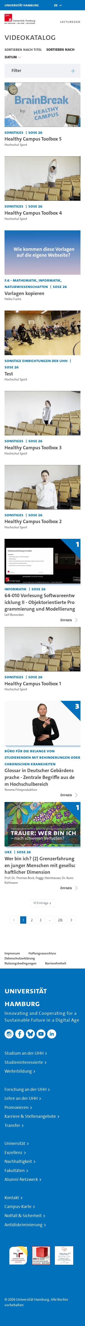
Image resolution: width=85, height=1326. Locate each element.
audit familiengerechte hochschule (18, 1254)
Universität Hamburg (22, 5)
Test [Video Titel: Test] (9, 373)
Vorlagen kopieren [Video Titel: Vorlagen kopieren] (24, 293)
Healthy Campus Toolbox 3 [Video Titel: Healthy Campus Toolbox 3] (33, 447)
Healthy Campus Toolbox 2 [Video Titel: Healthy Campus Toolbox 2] (33, 521)
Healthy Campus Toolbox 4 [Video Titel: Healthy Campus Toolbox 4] (33, 212)
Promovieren (17, 1107)
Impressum (12, 953)
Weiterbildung (18, 1071)
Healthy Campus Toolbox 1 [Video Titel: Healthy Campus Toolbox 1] (33, 683)
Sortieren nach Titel (23, 49)
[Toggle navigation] (79, 5)
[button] (56, 5)
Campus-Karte (18, 1207)
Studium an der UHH (24, 1053)
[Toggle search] (68, 5)
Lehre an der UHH (21, 1098)
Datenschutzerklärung (20, 958)
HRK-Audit (63, 1248)
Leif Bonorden (14, 615)
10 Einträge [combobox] (42, 903)
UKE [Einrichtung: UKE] (8, 852)
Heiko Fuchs (13, 299)
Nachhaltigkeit (18, 1161)
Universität (15, 1143)
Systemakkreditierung (18, 1267)
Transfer (12, 1125)
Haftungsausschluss (42, 953)
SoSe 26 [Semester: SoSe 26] (35, 132)
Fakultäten (15, 1171)
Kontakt (12, 1198)
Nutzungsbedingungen (20, 963)
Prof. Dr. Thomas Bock (19, 878)
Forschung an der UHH (25, 1089)
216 (61, 921)
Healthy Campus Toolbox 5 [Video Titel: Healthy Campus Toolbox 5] (33, 138)
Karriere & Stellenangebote (30, 1116)
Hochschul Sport (16, 145)
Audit (36, 1248)
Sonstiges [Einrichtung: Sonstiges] (14, 132)
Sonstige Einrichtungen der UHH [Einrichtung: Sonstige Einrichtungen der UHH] (36, 360)
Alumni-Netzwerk (21, 1179)
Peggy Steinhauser (48, 878)
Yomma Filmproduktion (21, 790)
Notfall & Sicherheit (23, 1216)
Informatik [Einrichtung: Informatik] (16, 589)
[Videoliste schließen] (69, 620)
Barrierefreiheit (55, 963)
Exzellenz (13, 1153)
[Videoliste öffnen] (69, 888)
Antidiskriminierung (23, 1225)
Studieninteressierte (24, 1062)
